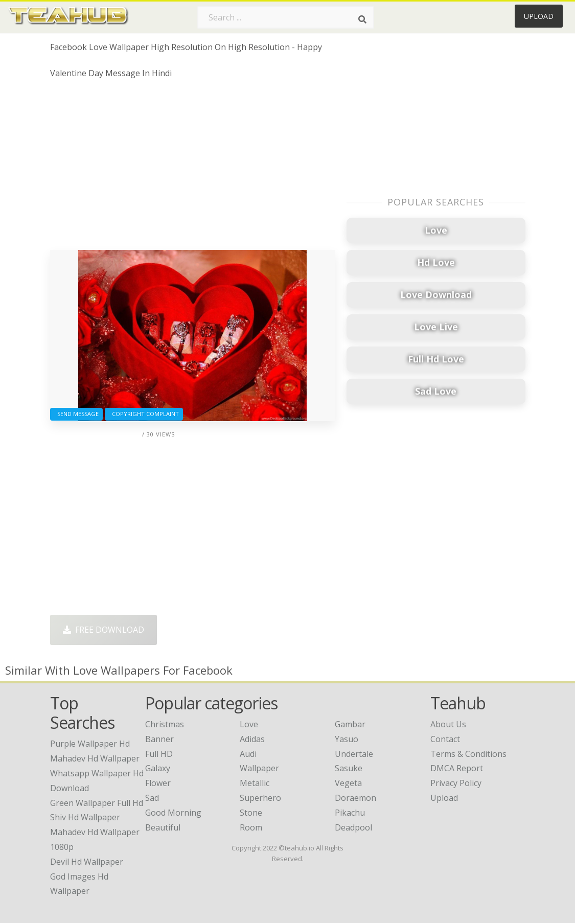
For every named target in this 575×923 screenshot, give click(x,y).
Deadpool (353, 827)
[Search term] (285, 17)
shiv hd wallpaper (85, 817)
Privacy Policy (455, 783)
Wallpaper (259, 768)
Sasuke (348, 768)
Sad (152, 797)
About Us (448, 724)
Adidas (252, 739)
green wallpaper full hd (96, 803)
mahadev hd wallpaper (95, 758)
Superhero (260, 797)
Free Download (103, 629)
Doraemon (355, 797)
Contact (445, 739)
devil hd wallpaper (86, 861)
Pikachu (350, 812)
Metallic (254, 783)
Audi (248, 753)
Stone (251, 812)
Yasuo (346, 739)
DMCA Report (456, 768)
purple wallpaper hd (90, 743)
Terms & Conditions (468, 753)
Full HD (159, 753)
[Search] (362, 19)
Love (249, 724)
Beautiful (162, 827)
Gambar (350, 724)
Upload (539, 16)
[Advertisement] (192, 168)
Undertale (354, 753)
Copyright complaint (144, 414)
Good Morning (173, 812)
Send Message (76, 414)
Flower (158, 783)
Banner (159, 739)
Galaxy (157, 768)
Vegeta (348, 783)
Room (251, 827)
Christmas (164, 724)
